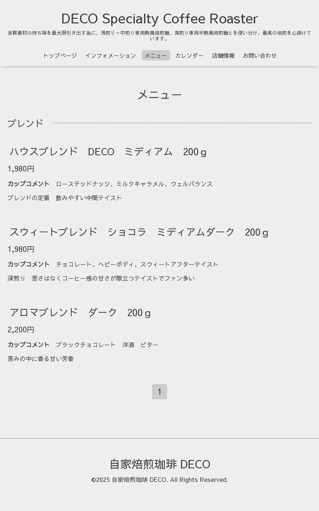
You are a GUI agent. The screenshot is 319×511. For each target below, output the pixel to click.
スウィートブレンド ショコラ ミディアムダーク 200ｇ (139, 231)
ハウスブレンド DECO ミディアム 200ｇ (109, 151)
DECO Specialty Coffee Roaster (159, 17)
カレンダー (189, 55)
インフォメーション (110, 55)
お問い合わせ (260, 55)
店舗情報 (223, 55)
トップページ (60, 55)
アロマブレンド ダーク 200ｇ (81, 312)
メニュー (155, 55)
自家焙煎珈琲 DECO (159, 463)
